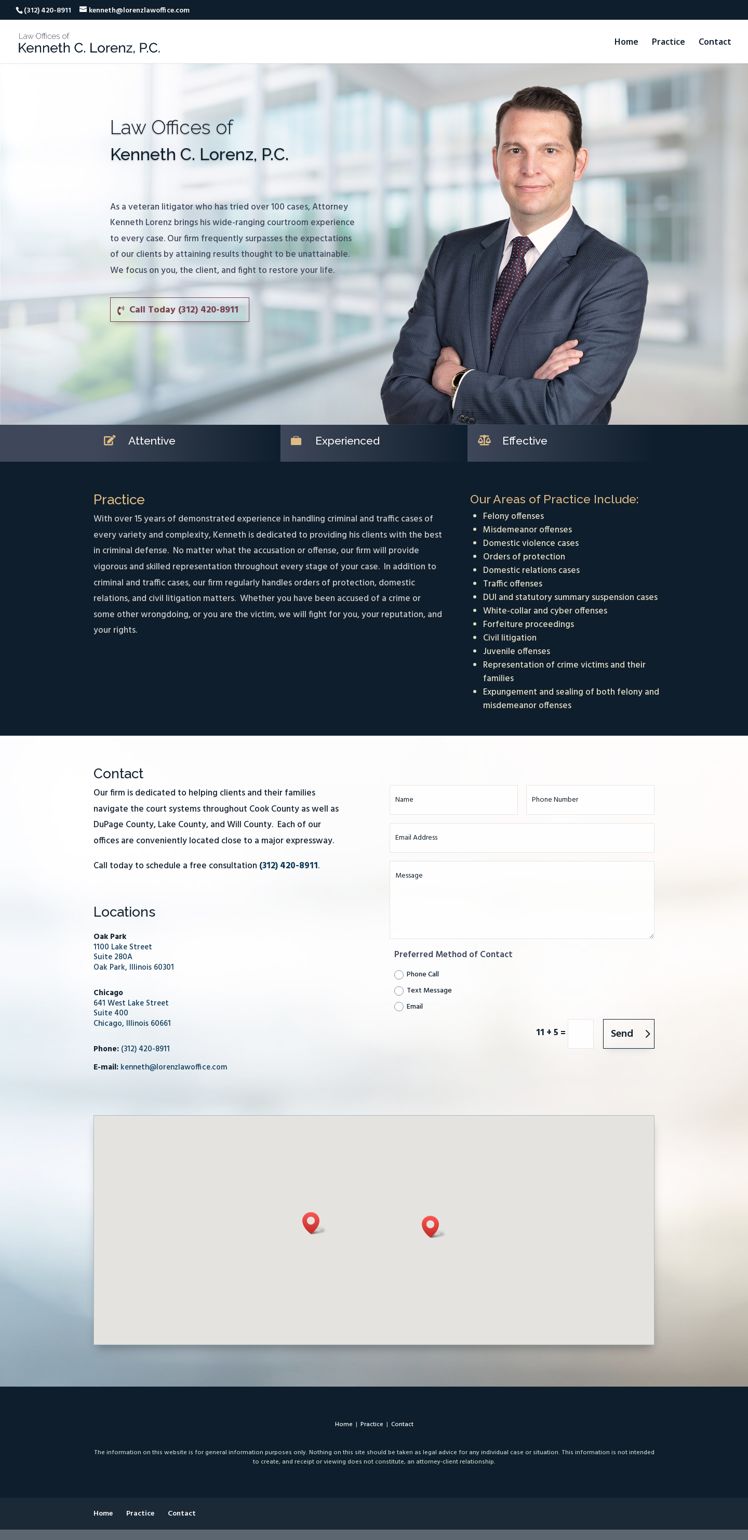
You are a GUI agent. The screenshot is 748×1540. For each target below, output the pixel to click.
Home (626, 42)
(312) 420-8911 (145, 1049)
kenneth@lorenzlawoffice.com (174, 1067)
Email (408, 1007)
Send (622, 1034)
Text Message (423, 991)
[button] (314, 1223)
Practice (668, 42)
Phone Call (416, 975)
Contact (715, 42)
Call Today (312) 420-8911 (183, 310)
